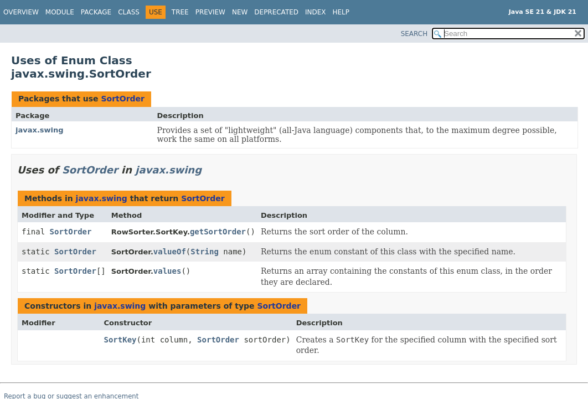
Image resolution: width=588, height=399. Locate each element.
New (239, 12)
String (204, 251)
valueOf (169, 251)
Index (315, 12)
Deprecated (276, 12)
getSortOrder (218, 231)
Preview (210, 12)
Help (341, 12)
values (167, 271)
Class (129, 12)
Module (59, 12)
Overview (21, 12)
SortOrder (123, 98)
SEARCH (414, 34)
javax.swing (40, 130)
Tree (180, 12)
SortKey (120, 339)
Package (96, 12)
